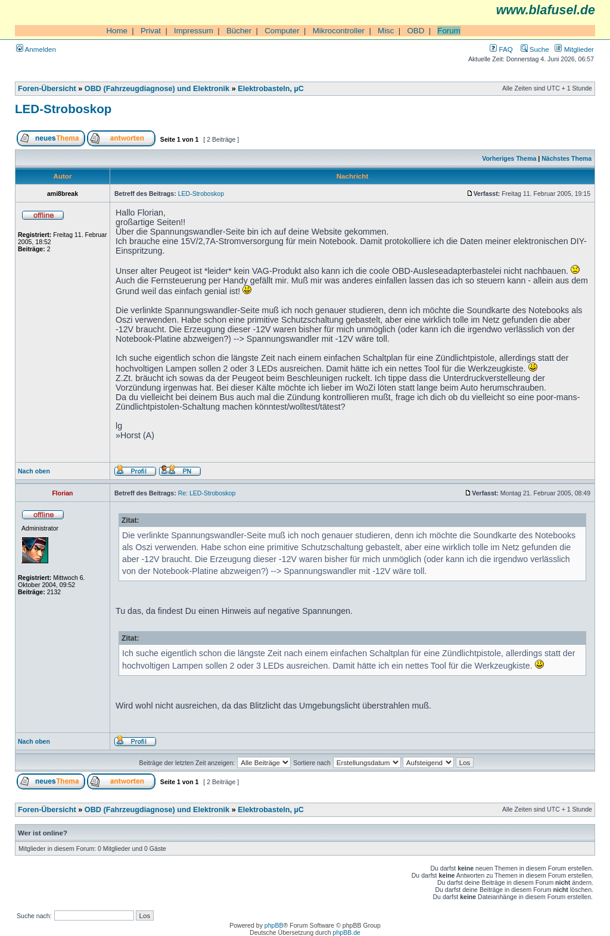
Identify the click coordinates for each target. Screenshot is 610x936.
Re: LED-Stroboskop (207, 493)
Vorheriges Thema (509, 158)
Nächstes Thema (566, 158)
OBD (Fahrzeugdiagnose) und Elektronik (157, 89)
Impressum (193, 30)
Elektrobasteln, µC (271, 89)
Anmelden (36, 49)
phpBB (274, 925)
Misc (386, 30)
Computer (282, 30)
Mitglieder (574, 49)
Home (116, 30)
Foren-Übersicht (47, 89)
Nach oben (34, 471)
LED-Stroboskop (63, 109)
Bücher (238, 30)
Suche (535, 49)
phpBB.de (346, 932)
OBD (415, 30)
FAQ (501, 49)
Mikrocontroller (339, 30)
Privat (151, 30)
